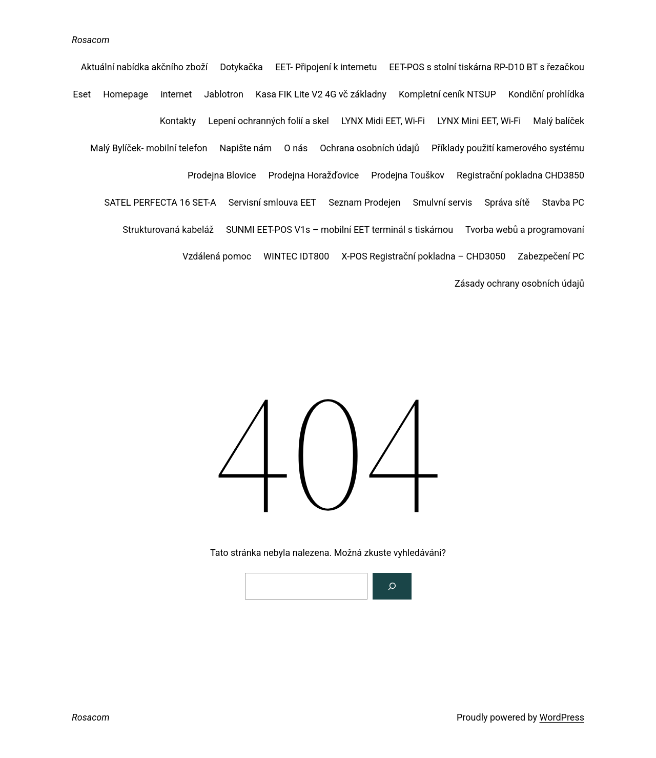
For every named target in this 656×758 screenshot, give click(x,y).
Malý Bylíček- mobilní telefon (149, 148)
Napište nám (246, 148)
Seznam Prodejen (364, 202)
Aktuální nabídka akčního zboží (144, 67)
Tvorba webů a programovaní (524, 229)
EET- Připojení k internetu (326, 67)
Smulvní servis (443, 202)
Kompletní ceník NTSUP (447, 94)
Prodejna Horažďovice (313, 175)
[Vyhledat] (392, 586)
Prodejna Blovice (222, 175)
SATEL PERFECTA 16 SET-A (160, 202)
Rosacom (91, 39)
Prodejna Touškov (407, 175)
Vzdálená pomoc (216, 256)
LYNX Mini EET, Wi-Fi (479, 120)
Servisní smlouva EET (273, 202)
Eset (82, 94)
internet (176, 94)
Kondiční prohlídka (546, 94)
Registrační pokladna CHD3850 (520, 175)
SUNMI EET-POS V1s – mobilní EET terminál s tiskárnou (339, 229)
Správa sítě (506, 202)
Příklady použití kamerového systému (508, 148)
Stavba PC (563, 202)
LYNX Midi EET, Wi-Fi (383, 120)
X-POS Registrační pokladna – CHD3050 (423, 256)
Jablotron (223, 94)
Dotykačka (241, 67)
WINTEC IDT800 (296, 256)
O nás (296, 148)
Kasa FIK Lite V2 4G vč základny (321, 94)
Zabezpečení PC (551, 256)
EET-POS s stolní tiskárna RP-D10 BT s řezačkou (486, 67)
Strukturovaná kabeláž (168, 229)
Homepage (125, 94)
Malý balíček (558, 120)
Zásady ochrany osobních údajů (519, 283)
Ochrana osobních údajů (369, 148)
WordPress (562, 717)
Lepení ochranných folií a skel (268, 120)
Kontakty (178, 120)
